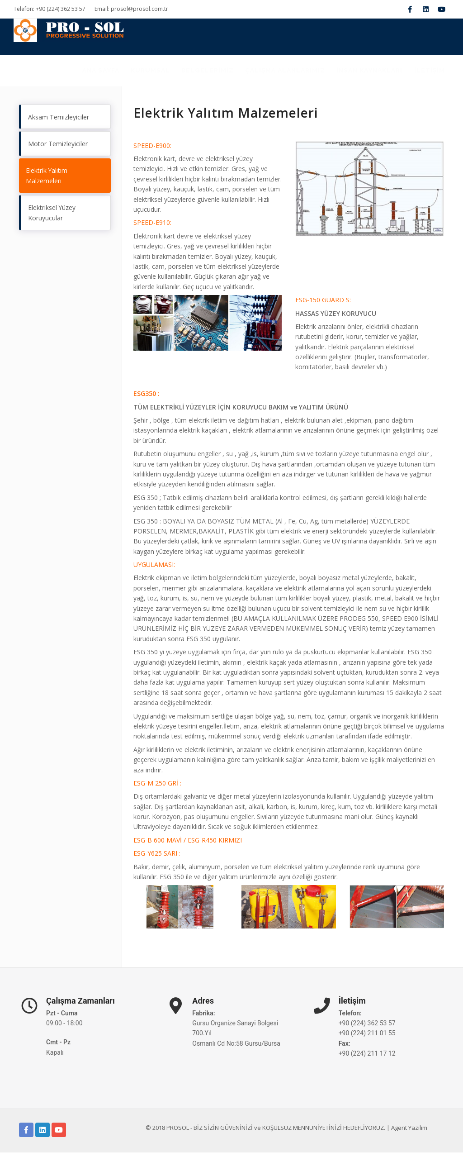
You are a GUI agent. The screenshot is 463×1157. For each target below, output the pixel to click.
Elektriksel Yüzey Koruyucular (52, 218)
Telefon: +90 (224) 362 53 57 (49, 9)
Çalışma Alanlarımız (272, 72)
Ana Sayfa (73, 72)
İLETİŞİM (427, 72)
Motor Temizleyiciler (58, 148)
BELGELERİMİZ (189, 72)
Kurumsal (127, 72)
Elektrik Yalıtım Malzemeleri (47, 180)
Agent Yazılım (409, 1132)
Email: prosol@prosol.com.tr (131, 9)
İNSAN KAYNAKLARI (362, 72)
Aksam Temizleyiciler (58, 121)
